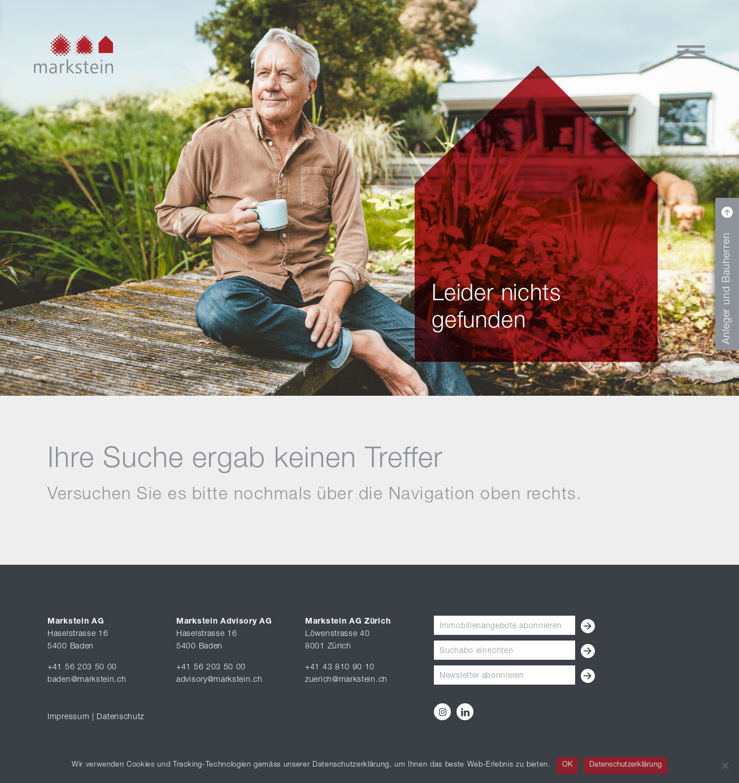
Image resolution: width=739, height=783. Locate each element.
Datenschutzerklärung (625, 765)
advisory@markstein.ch (219, 680)
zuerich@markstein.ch (346, 680)
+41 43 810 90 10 (340, 668)
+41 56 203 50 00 (82, 668)
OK (567, 765)
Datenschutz (120, 717)
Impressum (68, 717)
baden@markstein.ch (87, 680)
